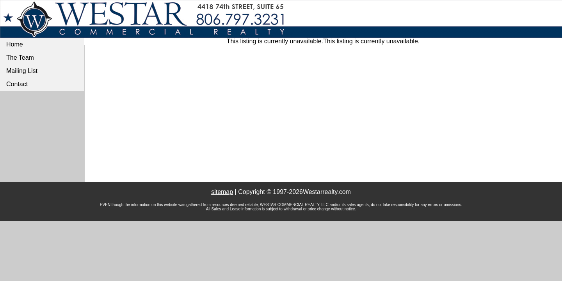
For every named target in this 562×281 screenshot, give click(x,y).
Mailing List (21, 71)
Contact (17, 84)
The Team (20, 57)
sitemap (222, 192)
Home (14, 44)
